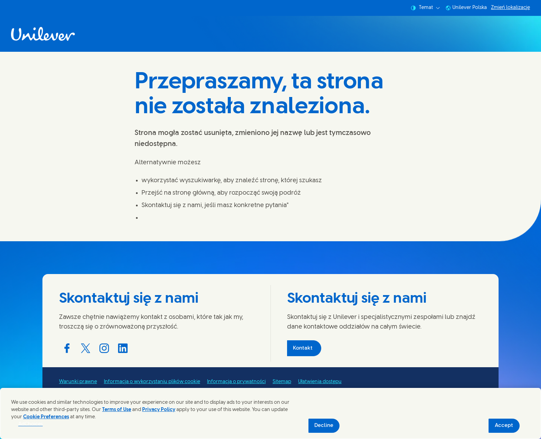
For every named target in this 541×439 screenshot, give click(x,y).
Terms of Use (116, 409)
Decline (323, 425)
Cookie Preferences (46, 417)
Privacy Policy (158, 409)
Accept (504, 425)
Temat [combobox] (425, 8)
